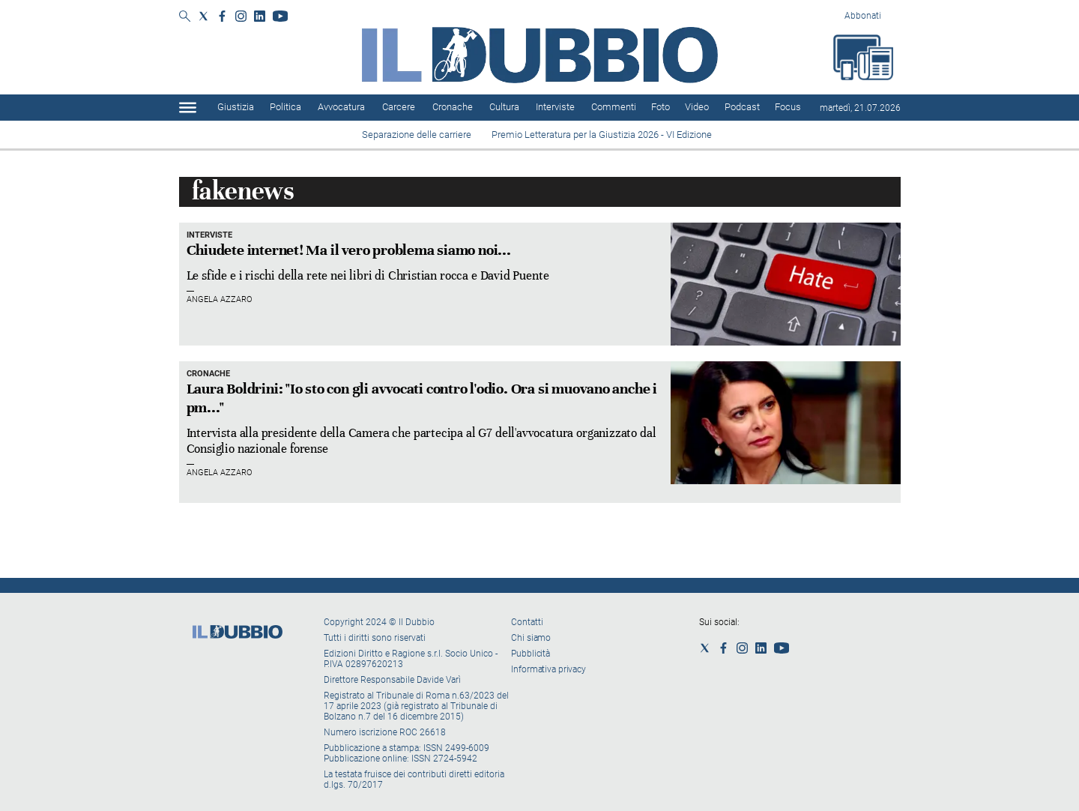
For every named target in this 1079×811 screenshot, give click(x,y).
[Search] (184, 17)
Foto (660, 106)
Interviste (555, 106)
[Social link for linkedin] (259, 16)
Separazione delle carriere (416, 134)
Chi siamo (531, 638)
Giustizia (235, 106)
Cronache (452, 106)
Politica (285, 106)
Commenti (613, 106)
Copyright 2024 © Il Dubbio (380, 622)
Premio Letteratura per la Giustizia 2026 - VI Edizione (604, 134)
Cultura (504, 106)
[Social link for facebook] (222, 16)
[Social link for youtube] (280, 16)
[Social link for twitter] (203, 16)
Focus (788, 106)
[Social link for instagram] (241, 16)
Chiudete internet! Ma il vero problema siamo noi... (349, 250)
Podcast (742, 106)
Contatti (527, 622)
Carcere (398, 106)
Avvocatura (341, 106)
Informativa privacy (548, 669)
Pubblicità (530, 653)
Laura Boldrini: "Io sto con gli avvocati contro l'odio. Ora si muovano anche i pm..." (422, 398)
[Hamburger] (187, 107)
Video (697, 106)
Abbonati (862, 15)
